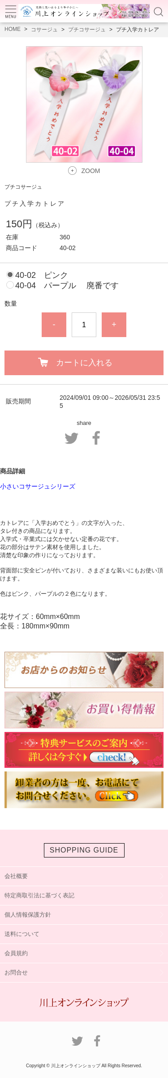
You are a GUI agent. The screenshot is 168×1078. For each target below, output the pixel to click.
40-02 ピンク (41, 275)
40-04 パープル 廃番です (67, 285)
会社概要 (16, 876)
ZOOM (91, 170)
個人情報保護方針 (27, 914)
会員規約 (16, 953)
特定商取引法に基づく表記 (39, 895)
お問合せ (16, 972)
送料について (21, 934)
